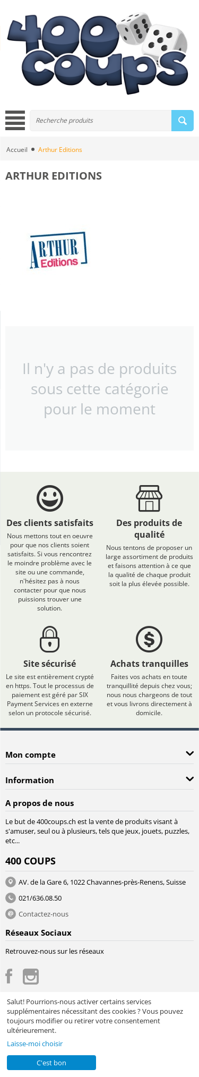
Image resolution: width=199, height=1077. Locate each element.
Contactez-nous (43, 914)
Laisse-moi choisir (35, 1043)
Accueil (17, 149)
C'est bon (51, 1062)
